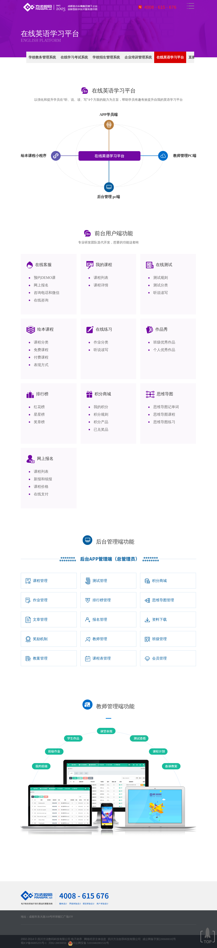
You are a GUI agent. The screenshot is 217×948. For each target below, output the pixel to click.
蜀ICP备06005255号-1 (34, 943)
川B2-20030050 (57, 943)
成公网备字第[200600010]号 (159, 939)
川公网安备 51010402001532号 (88, 943)
